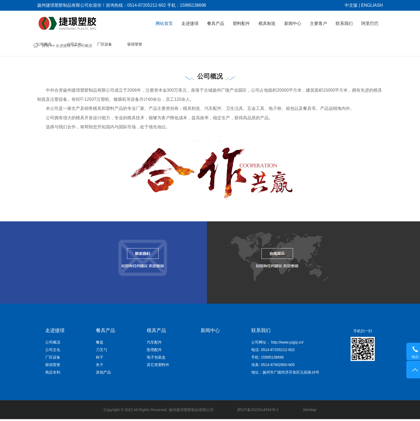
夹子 (99, 366)
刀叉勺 (101, 351)
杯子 (99, 359)
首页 (45, 47)
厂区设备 (298, 47)
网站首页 (164, 23)
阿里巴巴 (369, 23)
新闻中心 (292, 23)
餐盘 (99, 344)
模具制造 (267, 23)
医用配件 (154, 351)
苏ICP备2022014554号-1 (258, 411)
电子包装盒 (156, 359)
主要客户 (318, 23)
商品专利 (359, 47)
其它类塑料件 (158, 366)
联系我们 (344, 23)
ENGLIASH (372, 5)
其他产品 (103, 374)
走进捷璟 (189, 23)
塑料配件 (241, 23)
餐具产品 (215, 23)
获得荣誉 (328, 47)
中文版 (351, 5)
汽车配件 (154, 344)
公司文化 (268, 47)
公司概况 (84, 47)
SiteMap (313, 411)
